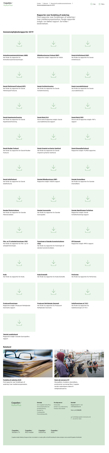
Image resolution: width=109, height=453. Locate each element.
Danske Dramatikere (79, 180)
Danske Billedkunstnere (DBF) (48, 180)
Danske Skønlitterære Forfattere (83, 211)
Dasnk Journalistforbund (80, 87)
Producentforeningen (10, 305)
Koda (5, 276)
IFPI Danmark (76, 242)
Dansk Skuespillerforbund (80, 149)
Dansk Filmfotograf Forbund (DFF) (14, 87)
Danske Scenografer (44, 211)
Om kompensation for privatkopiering (43, 409)
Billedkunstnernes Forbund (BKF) (49, 55)
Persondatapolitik (42, 416)
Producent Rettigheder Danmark (48, 305)
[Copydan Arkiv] (54, 435)
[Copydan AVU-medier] (29, 435)
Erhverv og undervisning (61, 408)
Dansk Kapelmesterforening (12, 118)
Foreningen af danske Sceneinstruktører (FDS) (51, 243)
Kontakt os (40, 412)
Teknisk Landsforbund (10, 336)
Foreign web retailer (59, 410)
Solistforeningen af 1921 (80, 305)
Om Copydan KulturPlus (44, 406)
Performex (75, 276)
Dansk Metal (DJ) (43, 118)
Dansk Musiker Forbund (11, 149)
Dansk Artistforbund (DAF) (81, 55)
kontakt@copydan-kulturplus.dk (81, 418)
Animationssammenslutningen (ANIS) (15, 55)
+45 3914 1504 (76, 420)
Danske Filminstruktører (11, 211)
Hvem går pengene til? (62, 382)
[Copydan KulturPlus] (42, 435)
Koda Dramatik (43, 276)
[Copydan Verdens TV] (16, 435)
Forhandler (57, 406)
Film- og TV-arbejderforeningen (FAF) (15, 242)
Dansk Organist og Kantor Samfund (49, 149)
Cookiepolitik (41, 414)
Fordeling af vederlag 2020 (12, 382)
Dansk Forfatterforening (46, 87)
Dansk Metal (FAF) (78, 118)
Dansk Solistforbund (10, 180)
